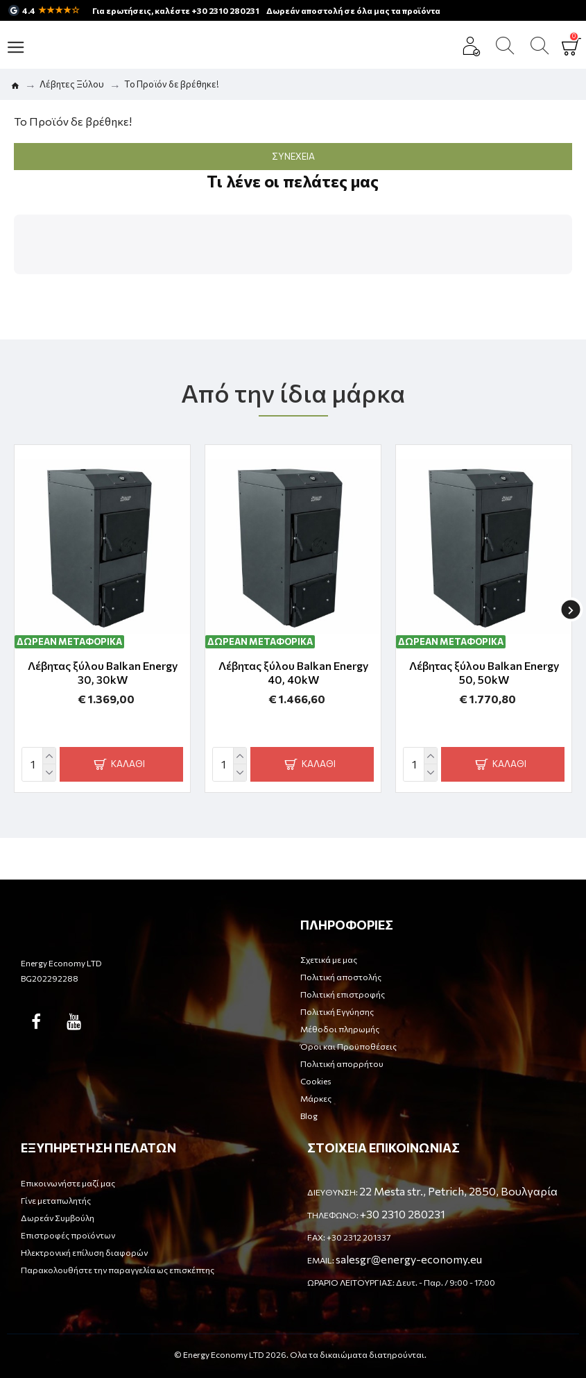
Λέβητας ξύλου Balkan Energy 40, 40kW (293, 673)
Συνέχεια (293, 156)
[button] (14, 288)
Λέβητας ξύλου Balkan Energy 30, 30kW (103, 673)
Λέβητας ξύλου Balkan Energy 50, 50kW (484, 673)
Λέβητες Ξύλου (72, 84)
